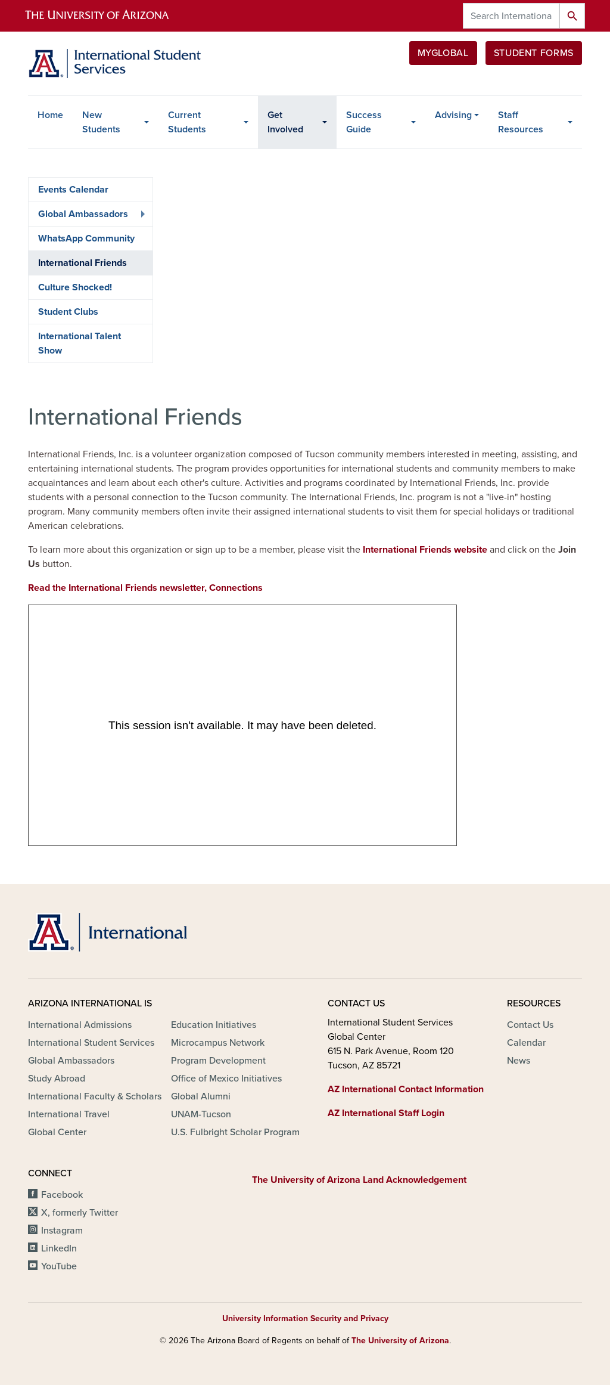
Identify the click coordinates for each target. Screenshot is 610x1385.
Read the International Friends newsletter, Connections (145, 588)
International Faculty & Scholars (94, 1096)
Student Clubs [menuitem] (68, 312)
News (518, 1061)
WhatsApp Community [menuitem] (86, 238)
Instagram (62, 1231)
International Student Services (91, 1043)
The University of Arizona (400, 1341)
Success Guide (364, 122)
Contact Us (530, 1025)
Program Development (218, 1061)
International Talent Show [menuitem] (79, 343)
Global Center (57, 1132)
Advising (453, 115)
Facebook (62, 1195)
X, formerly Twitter (79, 1213)
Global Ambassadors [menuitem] (88, 217)
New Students (101, 122)
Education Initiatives (213, 1025)
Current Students (187, 122)
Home (50, 115)
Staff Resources (520, 122)
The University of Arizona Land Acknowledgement (359, 1180)
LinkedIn (59, 1248)
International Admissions (80, 1025)
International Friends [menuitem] (82, 263)
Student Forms (534, 53)
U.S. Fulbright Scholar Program (235, 1132)
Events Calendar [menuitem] (73, 190)
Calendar (526, 1043)
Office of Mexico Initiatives (226, 1079)
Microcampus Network (217, 1043)
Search (572, 16)
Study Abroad (56, 1079)
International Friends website (425, 550)
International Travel (69, 1114)
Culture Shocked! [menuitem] (75, 287)
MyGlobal (443, 53)
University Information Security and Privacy (305, 1318)
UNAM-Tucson (201, 1114)
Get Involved (285, 122)
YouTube (59, 1266)
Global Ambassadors (71, 1061)
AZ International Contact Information (406, 1089)
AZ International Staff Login (386, 1113)
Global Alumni (201, 1096)
